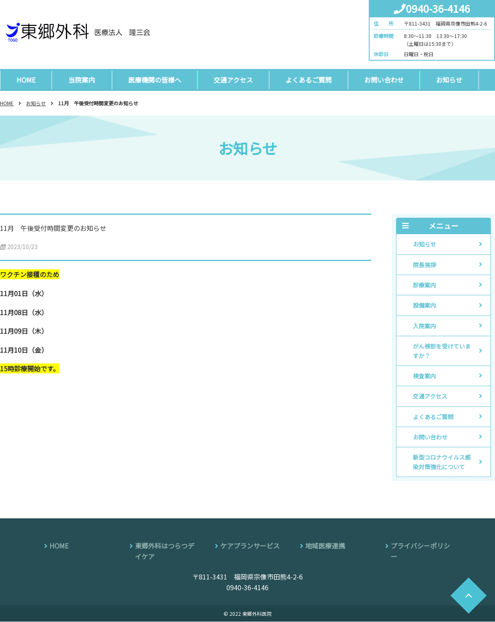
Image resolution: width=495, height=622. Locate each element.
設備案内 (424, 306)
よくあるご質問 (311, 80)
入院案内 (424, 326)
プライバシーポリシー (420, 551)
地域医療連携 (325, 546)
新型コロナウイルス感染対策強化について (442, 462)
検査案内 (424, 376)
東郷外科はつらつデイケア (164, 551)
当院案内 (82, 80)
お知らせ (454, 80)
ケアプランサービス (250, 546)
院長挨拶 (424, 265)
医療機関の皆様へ (155, 80)
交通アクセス (235, 80)
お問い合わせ (387, 80)
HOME (26, 80)
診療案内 (424, 285)
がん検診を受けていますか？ (442, 351)
